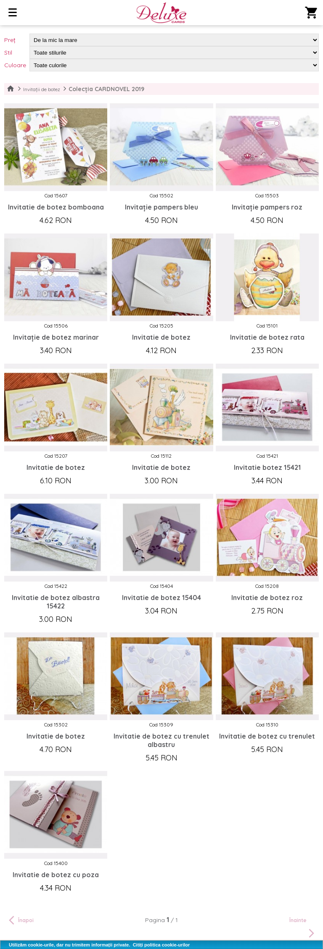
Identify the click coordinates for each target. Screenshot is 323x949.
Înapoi (20, 920)
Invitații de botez (41, 89)
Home (10, 89)
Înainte (303, 928)
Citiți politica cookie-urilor (161, 944)
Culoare (15, 65)
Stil (8, 52)
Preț (10, 40)
